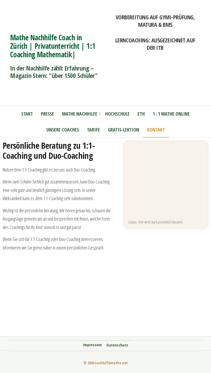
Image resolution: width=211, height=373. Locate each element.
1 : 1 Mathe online (171, 114)
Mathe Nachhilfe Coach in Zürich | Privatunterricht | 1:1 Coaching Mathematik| (52, 45)
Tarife (93, 129)
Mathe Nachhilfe (79, 114)
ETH (141, 114)
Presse (47, 114)
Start (27, 114)
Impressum (92, 344)
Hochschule (117, 114)
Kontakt (156, 129)
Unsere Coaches (62, 129)
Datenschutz (117, 345)
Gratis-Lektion (123, 129)
